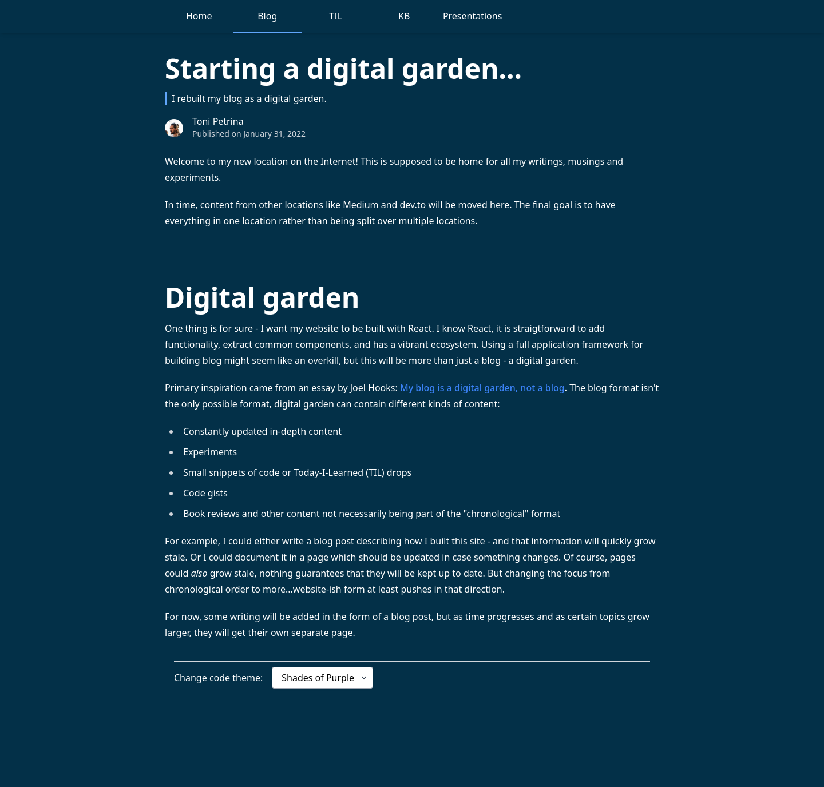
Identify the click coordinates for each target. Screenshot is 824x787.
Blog (267, 16)
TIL (335, 16)
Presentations (472, 16)
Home (199, 16)
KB (404, 16)
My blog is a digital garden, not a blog (482, 387)
